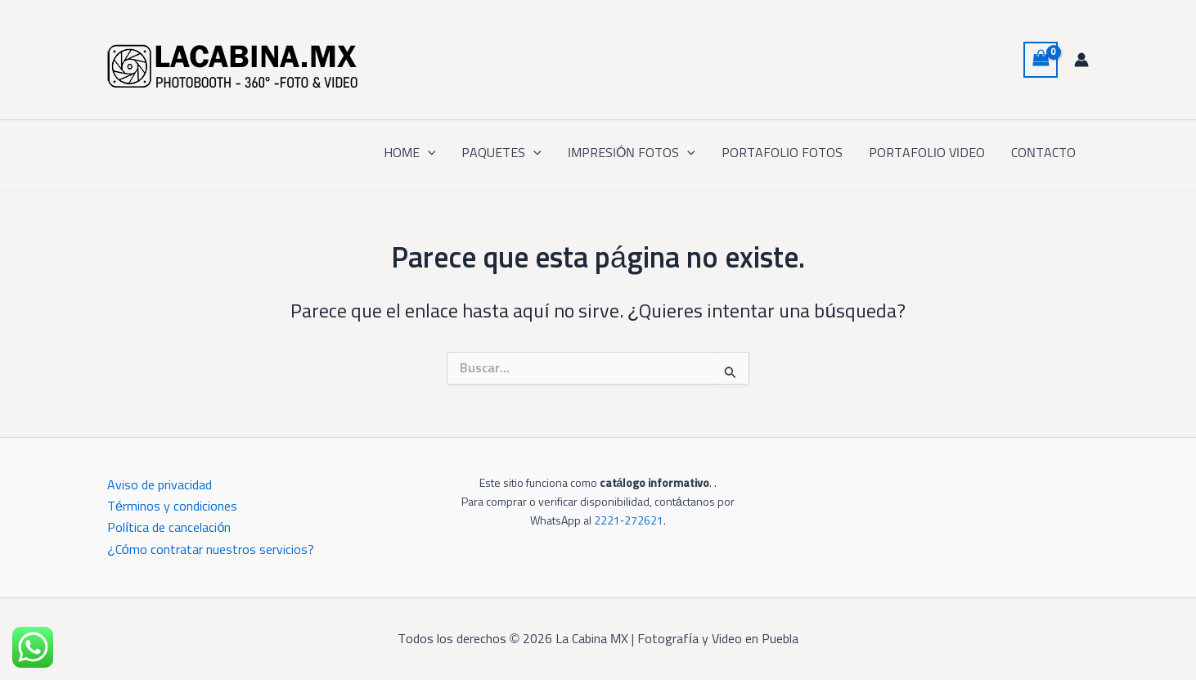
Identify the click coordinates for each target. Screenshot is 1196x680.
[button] (428, 153)
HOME (410, 153)
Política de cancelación (169, 527)
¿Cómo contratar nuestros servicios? (210, 549)
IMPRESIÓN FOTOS (631, 153)
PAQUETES (501, 153)
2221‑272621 (628, 521)
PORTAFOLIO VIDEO (927, 153)
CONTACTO (1043, 153)
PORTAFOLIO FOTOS (782, 153)
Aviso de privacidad (159, 485)
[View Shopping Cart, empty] (1040, 59)
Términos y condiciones (172, 506)
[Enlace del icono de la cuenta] (1081, 59)
